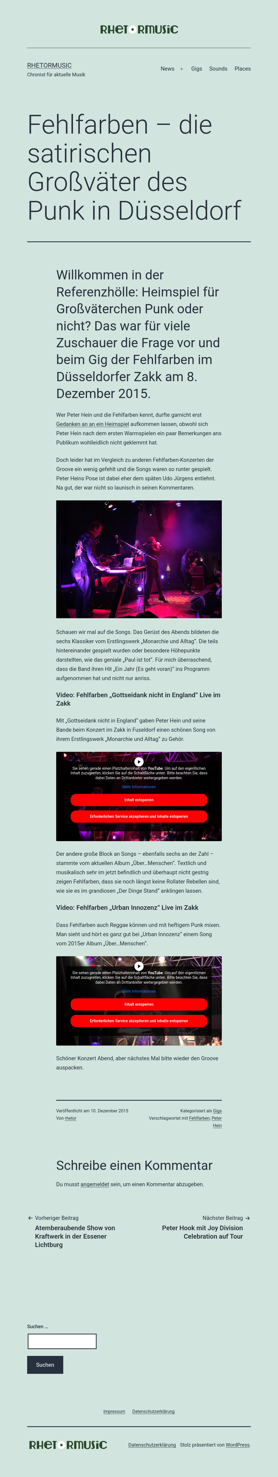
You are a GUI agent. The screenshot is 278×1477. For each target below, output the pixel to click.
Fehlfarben (199, 1118)
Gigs (196, 68)
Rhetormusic (49, 65)
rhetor (70, 1118)
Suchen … (37, 1326)
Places (243, 68)
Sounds (218, 68)
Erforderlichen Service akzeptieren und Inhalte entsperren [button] (139, 816)
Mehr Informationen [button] (139, 787)
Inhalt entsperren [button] (139, 800)
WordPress (237, 1445)
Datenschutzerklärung (152, 1445)
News (167, 68)
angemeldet (95, 1184)
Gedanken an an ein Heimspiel (92, 424)
